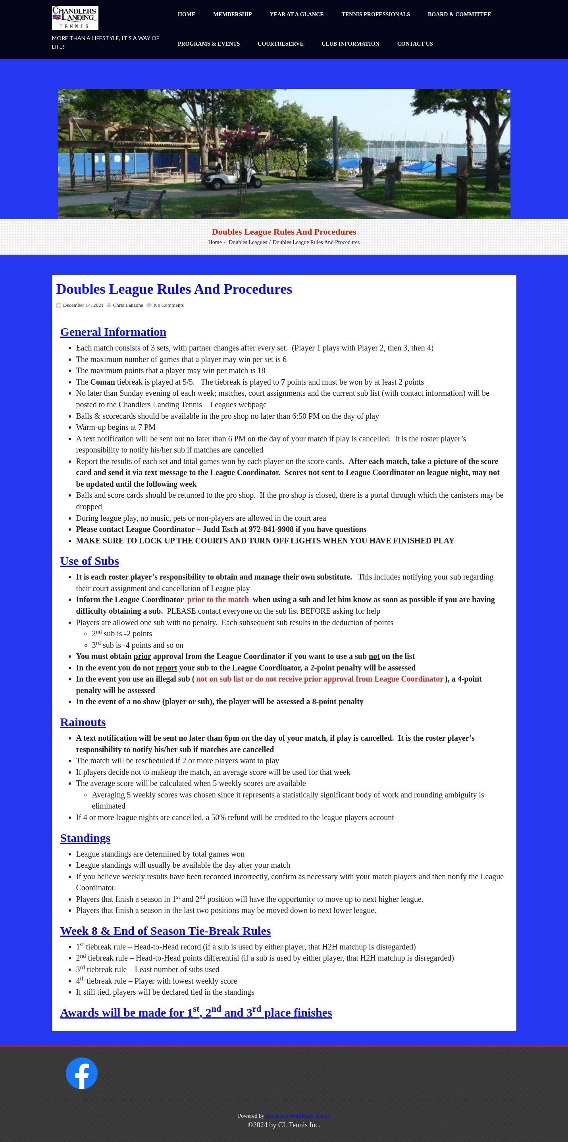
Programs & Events (209, 44)
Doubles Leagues (248, 242)
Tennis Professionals (376, 14)
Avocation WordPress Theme (298, 1116)
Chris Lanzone (128, 305)
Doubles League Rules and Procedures (174, 289)
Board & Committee (459, 14)
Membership (232, 14)
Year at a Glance (297, 14)
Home (186, 14)
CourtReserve (281, 44)
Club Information (350, 44)
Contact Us (415, 44)
